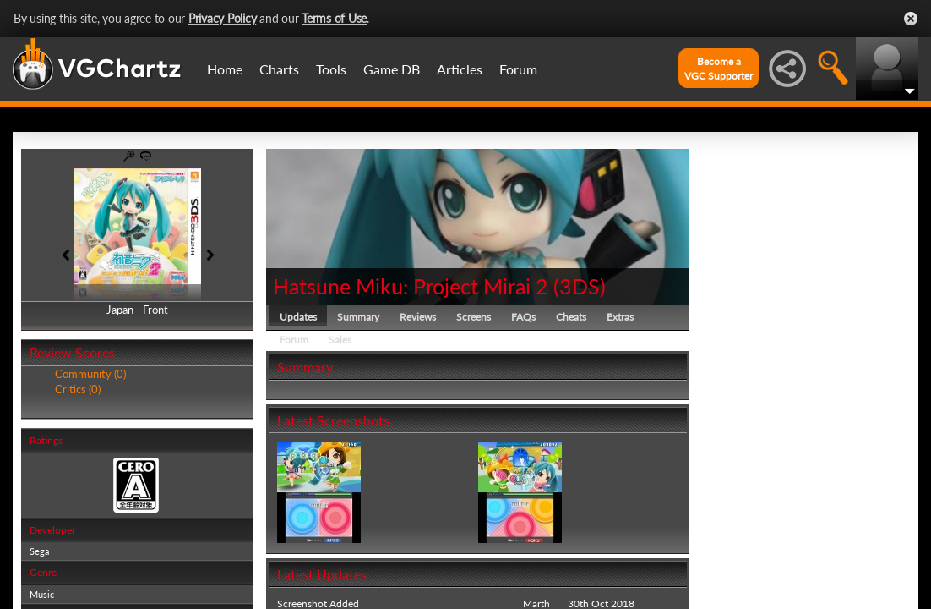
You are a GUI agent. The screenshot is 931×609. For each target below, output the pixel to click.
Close (910, 18)
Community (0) (90, 374)
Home (224, 69)
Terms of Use (334, 18)
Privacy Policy (222, 18)
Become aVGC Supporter (718, 68)
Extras (620, 316)
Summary (358, 316)
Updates (298, 316)
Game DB (391, 69)
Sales (340, 339)
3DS (579, 286)
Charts (279, 69)
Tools (331, 69)
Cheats (571, 316)
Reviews (418, 316)
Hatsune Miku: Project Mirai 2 (410, 286)
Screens (473, 316)
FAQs (523, 316)
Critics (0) (78, 389)
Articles (459, 69)
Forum (518, 69)
